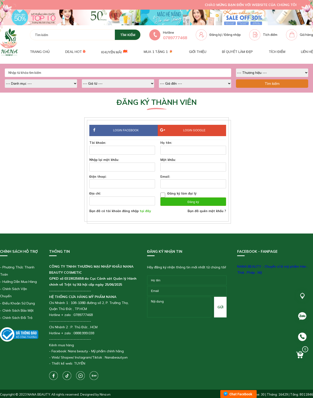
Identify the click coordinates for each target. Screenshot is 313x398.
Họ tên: (166, 143)
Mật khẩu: (168, 160)
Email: (165, 176)
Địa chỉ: (95, 193)
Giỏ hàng (306, 35)
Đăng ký (215, 35)
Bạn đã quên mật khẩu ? (207, 211)
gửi (220, 307)
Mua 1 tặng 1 (158, 52)
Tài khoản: (97, 143)
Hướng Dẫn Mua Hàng (19, 281)
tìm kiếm (127, 35)
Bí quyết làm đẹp (237, 52)
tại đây (145, 211)
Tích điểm (270, 35)
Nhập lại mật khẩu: (104, 160)
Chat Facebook (240, 394)
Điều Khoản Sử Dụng (18, 303)
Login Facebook (123, 130)
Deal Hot (75, 52)
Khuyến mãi (114, 51)
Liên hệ (307, 52)
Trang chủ (40, 52)
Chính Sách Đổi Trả (17, 318)
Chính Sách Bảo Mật (18, 310)
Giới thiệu (197, 52)
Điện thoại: (97, 176)
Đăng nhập (232, 35)
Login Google (182, 130)
